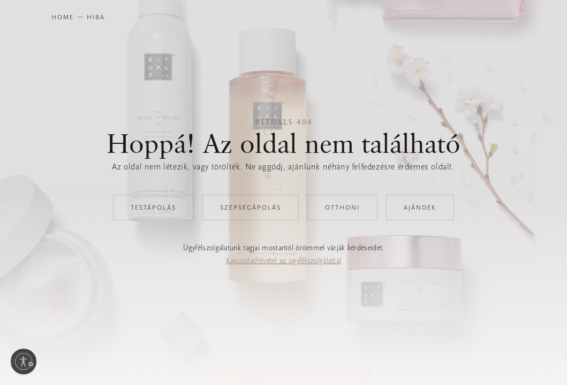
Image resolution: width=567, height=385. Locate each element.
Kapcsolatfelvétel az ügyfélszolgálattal (284, 260)
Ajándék (420, 207)
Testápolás (153, 207)
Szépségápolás (250, 207)
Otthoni (342, 207)
